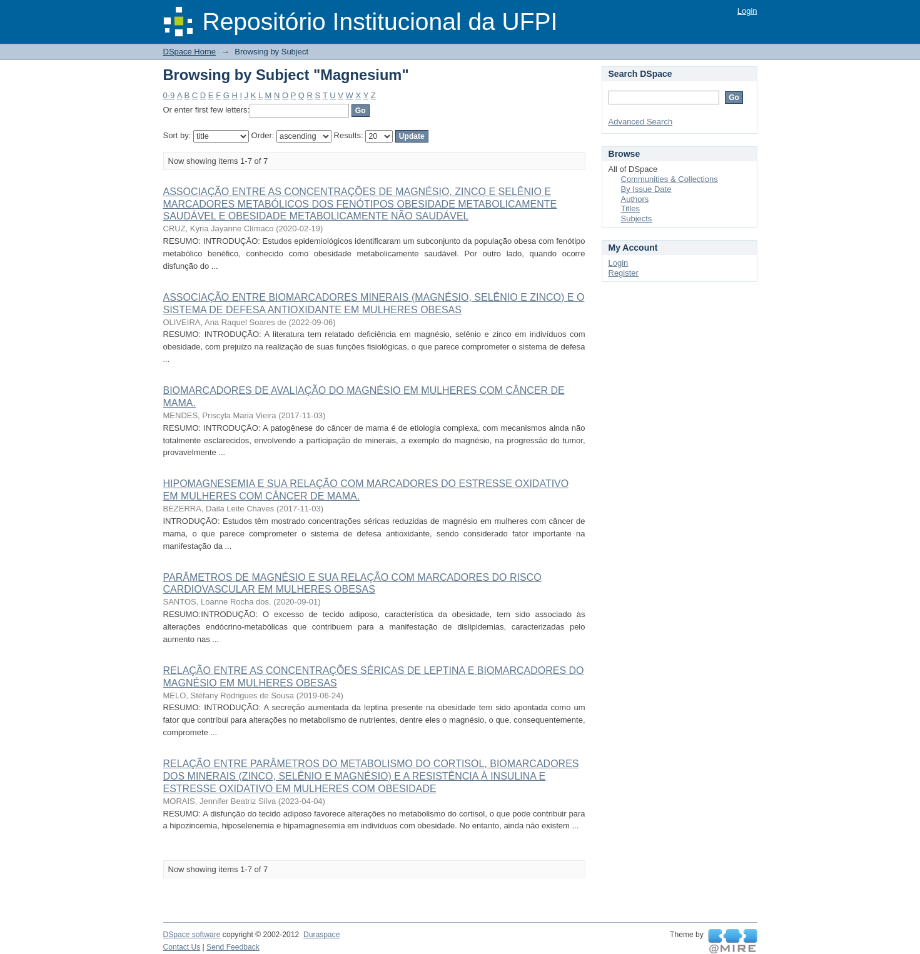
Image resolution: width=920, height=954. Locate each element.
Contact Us (182, 947)
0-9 (169, 95)
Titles (630, 208)
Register (624, 273)
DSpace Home (189, 51)
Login (747, 11)
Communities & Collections (669, 179)
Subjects (636, 218)
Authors (635, 199)
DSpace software (192, 934)
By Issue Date (646, 189)
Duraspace (321, 934)
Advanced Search (641, 121)
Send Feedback (233, 947)
